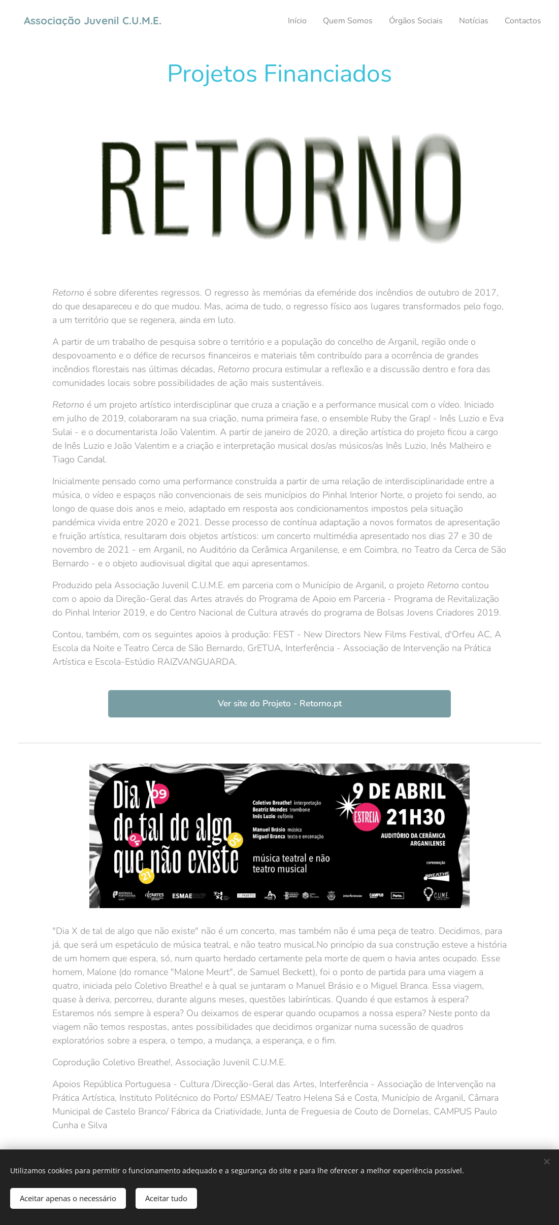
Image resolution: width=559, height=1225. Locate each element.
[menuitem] (282, 20)
